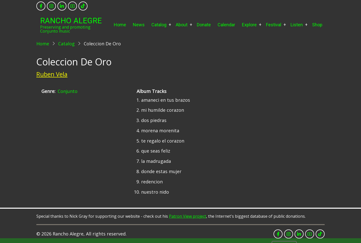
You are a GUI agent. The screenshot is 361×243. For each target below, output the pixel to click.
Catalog (158, 24)
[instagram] (51, 6)
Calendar (226, 24)
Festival (273, 24)
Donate (204, 24)
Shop (317, 24)
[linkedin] (61, 6)
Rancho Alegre (71, 20)
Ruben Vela (51, 74)
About (182, 24)
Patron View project (187, 216)
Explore (249, 24)
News (139, 24)
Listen (297, 24)
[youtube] (72, 6)
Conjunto (67, 91)
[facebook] (40, 6)
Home (120, 24)
